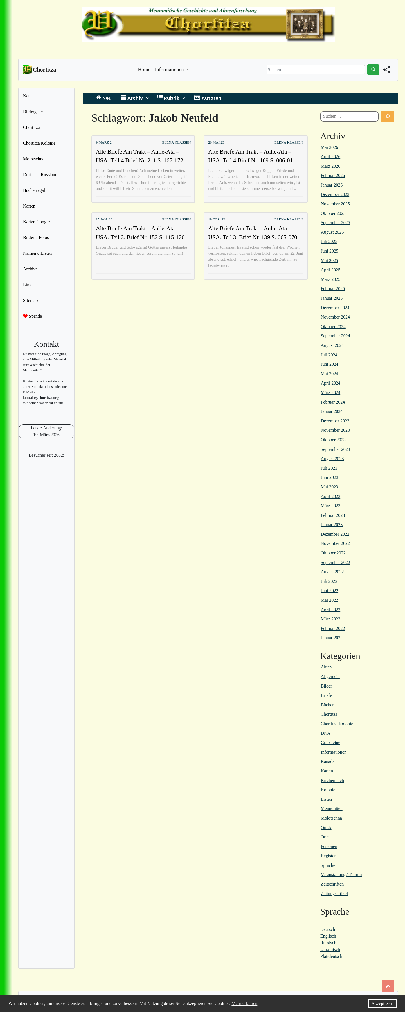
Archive (30, 269)
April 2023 (330, 496)
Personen (329, 846)
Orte (324, 836)
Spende (32, 316)
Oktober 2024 (333, 326)
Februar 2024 (333, 402)
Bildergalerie (34, 111)
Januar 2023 (332, 524)
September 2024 (335, 335)
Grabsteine (330, 742)
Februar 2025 (333, 288)
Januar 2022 (332, 637)
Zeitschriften (332, 884)
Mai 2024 (329, 373)
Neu (27, 96)
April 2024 (330, 383)
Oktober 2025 (333, 213)
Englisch (328, 936)
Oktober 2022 (333, 553)
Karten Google (36, 221)
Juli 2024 (329, 355)
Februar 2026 (333, 175)
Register (328, 855)
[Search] (316, 69)
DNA (325, 733)
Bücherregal (34, 190)
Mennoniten (331, 808)
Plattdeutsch (331, 956)
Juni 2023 (329, 477)
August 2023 (332, 458)
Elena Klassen (176, 142)
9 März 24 (105, 142)
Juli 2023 (329, 468)
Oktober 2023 (333, 439)
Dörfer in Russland (40, 174)
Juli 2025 (329, 241)
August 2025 (332, 232)
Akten (326, 667)
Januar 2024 (332, 411)
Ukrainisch (330, 949)
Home (144, 69)
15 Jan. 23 (104, 219)
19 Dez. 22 (216, 219)
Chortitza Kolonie (39, 143)
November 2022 (335, 543)
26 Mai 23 (216, 142)
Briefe (326, 695)
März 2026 (330, 166)
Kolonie (328, 789)
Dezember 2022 (335, 534)
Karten (29, 206)
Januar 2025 (332, 298)
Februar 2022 (333, 628)
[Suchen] (387, 116)
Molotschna (33, 158)
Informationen (333, 752)
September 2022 (335, 562)
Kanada (327, 761)
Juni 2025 (329, 251)
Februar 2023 (333, 515)
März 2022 (330, 619)
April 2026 (330, 156)
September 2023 (335, 449)
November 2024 (335, 317)
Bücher (327, 704)
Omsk (326, 827)
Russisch (328, 942)
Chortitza (31, 127)
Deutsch (327, 929)
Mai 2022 (329, 600)
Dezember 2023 (335, 421)
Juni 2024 (329, 364)
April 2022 (330, 609)
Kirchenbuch (332, 780)
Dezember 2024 (335, 307)
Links (28, 284)
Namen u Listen (37, 253)
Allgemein (330, 676)
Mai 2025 (329, 260)
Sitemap (30, 300)
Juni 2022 (329, 590)
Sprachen (329, 865)
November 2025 (335, 203)
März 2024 (330, 392)
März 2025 (330, 279)
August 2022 (332, 571)
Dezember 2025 (335, 194)
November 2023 (335, 430)
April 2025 (330, 269)
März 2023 (330, 505)
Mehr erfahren (244, 1003)
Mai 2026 (329, 147)
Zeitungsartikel (334, 893)
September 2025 (335, 222)
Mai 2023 (329, 487)
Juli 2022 (329, 581)
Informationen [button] (170, 69)
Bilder (326, 686)
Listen (326, 799)
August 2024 (332, 345)
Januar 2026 (332, 185)
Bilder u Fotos (36, 237)
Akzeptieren (382, 1003)
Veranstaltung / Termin (341, 874)
